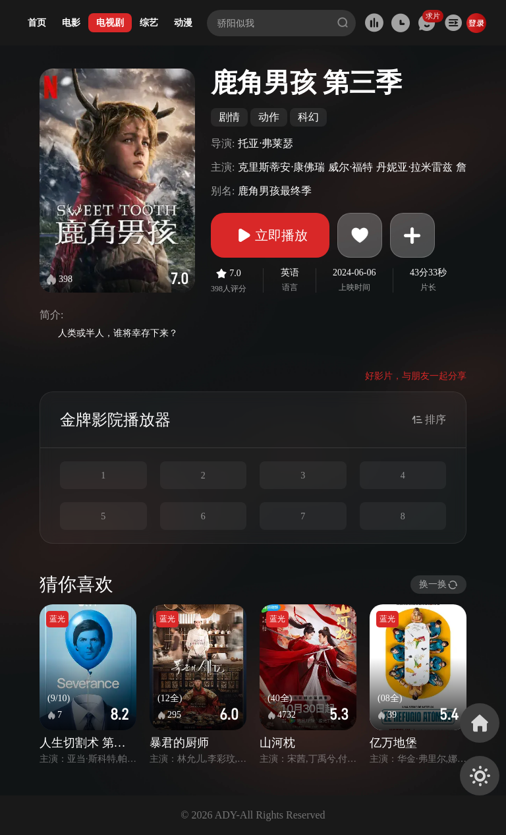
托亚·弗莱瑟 (265, 143)
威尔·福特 (350, 167)
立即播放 (270, 235)
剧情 (229, 117)
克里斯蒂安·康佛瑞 (281, 167)
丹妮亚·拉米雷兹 (414, 167)
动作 (268, 117)
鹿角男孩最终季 (275, 190)
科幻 (308, 117)
